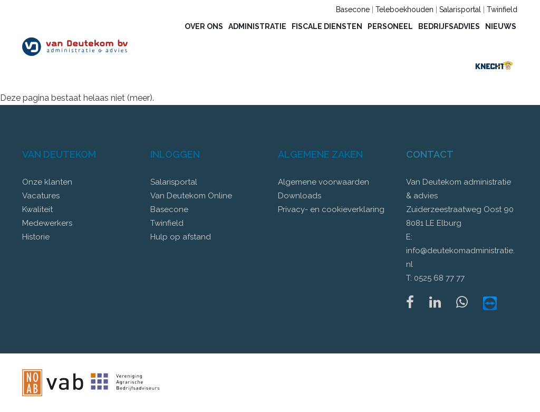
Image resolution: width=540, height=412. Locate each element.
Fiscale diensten (327, 26)
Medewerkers (47, 223)
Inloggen (175, 154)
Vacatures (41, 195)
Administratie (257, 26)
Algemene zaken (320, 154)
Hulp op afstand (180, 237)
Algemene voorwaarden (323, 182)
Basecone (353, 9)
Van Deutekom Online (191, 195)
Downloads (299, 195)
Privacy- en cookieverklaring (331, 209)
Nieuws (500, 26)
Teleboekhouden (404, 9)
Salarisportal (460, 9)
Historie (36, 237)
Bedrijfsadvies (449, 26)
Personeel (390, 26)
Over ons (204, 26)
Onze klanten (47, 182)
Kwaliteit (37, 209)
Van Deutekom (59, 154)
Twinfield (502, 9)
